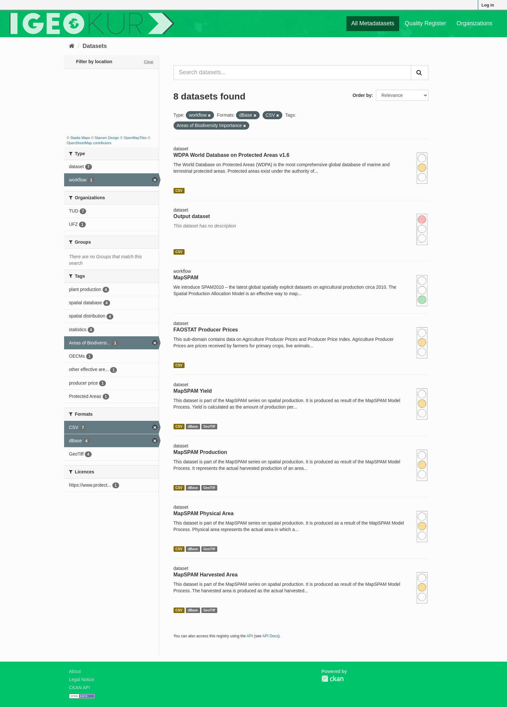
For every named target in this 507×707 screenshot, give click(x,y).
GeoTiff (209, 426)
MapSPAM (186, 277)
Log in (487, 5)
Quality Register (425, 23)
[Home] (71, 46)
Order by (362, 95)
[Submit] (419, 72)
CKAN (332, 678)
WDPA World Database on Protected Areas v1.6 (231, 155)
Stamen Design (107, 138)
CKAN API (79, 687)
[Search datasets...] (292, 72)
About (75, 671)
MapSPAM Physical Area (204, 513)
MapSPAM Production (200, 452)
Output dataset (192, 216)
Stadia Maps (80, 138)
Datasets (95, 46)
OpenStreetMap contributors (89, 143)
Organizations (474, 23)
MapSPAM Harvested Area (206, 574)
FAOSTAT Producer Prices (206, 329)
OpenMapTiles (135, 138)
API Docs (270, 636)
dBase (193, 426)
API (250, 636)
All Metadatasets (372, 23)
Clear (148, 62)
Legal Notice (81, 679)
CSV (179, 190)
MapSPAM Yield (193, 391)
